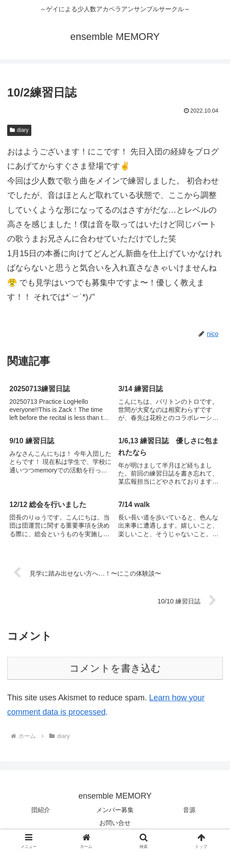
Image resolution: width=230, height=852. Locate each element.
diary (19, 130)
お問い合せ (115, 822)
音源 (189, 809)
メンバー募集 (115, 809)
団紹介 (40, 809)
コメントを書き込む (115, 668)
